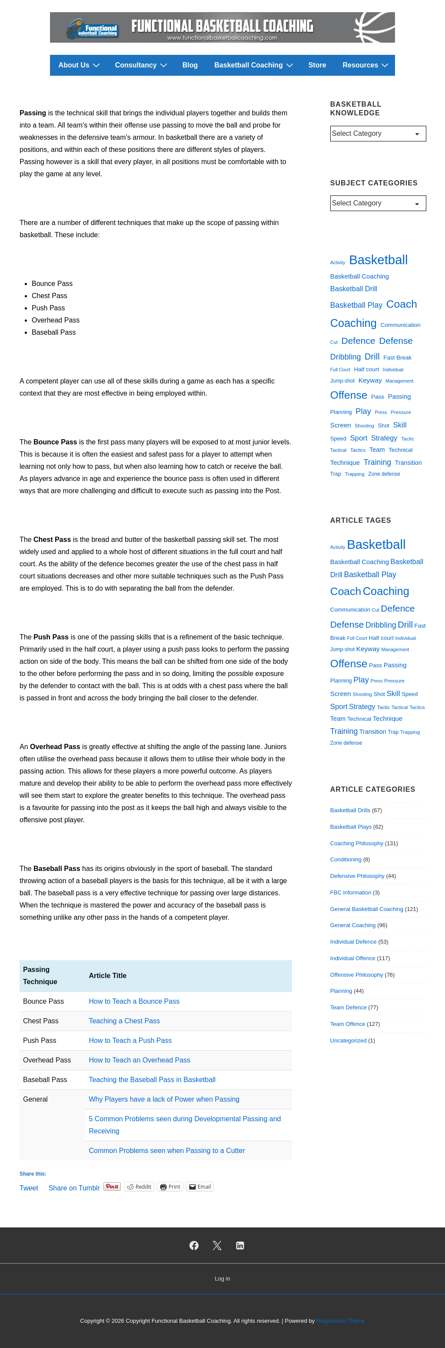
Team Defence (348, 1007)
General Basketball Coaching (366, 909)
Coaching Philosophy (356, 843)
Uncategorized (348, 1040)
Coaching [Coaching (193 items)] (353, 323)
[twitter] (217, 1245)
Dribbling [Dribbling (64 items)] (345, 357)
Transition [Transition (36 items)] (408, 462)
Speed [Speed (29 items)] (338, 438)
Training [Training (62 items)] (377, 462)
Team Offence (347, 1024)
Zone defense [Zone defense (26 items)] (384, 474)
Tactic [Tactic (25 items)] (407, 438)
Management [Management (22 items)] (399, 380)
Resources (367, 65)
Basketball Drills (350, 810)
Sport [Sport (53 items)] (358, 438)
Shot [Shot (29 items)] (383, 425)
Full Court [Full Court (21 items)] (340, 369)
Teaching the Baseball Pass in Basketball (152, 1079)
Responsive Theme (340, 1321)
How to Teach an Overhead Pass (139, 1060)
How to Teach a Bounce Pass (134, 1001)
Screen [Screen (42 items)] (340, 425)
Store (317, 65)
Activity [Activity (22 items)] (337, 262)
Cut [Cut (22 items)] (334, 342)
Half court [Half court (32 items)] (366, 369)
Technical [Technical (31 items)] (400, 450)
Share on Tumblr (74, 1187)
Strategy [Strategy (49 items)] (384, 438)
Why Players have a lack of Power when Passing (164, 1099)
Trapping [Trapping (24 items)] (354, 474)
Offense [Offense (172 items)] (349, 395)
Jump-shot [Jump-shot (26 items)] (342, 381)
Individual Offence (352, 958)
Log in (222, 1278)
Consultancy (142, 65)
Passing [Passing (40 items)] (399, 396)
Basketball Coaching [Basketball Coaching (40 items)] (359, 276)
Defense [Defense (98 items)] (396, 341)
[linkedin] (240, 1245)
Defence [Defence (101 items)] (358, 341)
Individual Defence (353, 941)
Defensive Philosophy (357, 876)
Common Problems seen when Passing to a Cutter (167, 1150)
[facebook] (194, 1245)
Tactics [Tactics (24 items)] (357, 450)
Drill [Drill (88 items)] (372, 356)
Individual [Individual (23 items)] (393, 369)
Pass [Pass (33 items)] (377, 396)
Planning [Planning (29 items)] (341, 412)
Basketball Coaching (254, 65)
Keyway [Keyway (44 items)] (370, 380)
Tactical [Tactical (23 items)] (338, 450)
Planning (341, 991)
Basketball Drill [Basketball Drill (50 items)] (353, 288)
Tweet (29, 1187)
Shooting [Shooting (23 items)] (364, 425)
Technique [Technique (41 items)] (345, 462)
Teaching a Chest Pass (124, 1021)
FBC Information (351, 892)
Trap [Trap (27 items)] (335, 474)
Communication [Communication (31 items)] (400, 325)
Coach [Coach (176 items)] (401, 304)
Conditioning (346, 859)
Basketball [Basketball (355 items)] (378, 259)
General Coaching (353, 925)
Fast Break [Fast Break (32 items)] (397, 357)
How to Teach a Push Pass (130, 1040)
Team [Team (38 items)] (377, 449)
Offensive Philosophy (356, 975)
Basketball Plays (351, 827)
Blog (190, 65)
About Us (80, 65)
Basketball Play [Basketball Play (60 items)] (356, 305)
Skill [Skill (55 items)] (399, 425)
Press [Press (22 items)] (381, 412)
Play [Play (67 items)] (363, 411)
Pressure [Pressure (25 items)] (401, 412)
